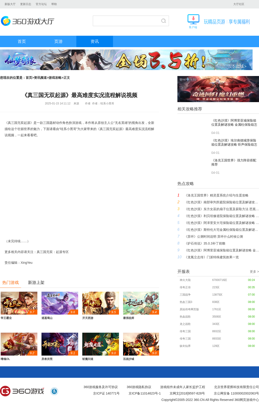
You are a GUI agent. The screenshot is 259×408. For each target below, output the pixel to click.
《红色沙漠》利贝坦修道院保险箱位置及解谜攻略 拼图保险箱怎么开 (221, 216)
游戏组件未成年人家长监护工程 (182, 387)
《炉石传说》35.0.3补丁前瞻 (204, 243)
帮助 (54, 4)
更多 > (254, 271)
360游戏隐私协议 (139, 387)
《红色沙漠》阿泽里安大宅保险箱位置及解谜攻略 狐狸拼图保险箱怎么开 (221, 223)
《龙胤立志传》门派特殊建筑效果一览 (211, 257)
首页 (22, 41)
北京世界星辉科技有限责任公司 (236, 387)
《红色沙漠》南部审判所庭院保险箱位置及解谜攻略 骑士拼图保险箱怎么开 (221, 202)
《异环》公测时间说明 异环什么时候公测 (213, 236)
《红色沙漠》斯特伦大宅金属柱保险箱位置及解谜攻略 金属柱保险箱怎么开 (221, 229)
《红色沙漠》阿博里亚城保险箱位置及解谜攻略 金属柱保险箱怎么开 (221, 250)
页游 (58, 41)
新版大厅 (10, 4)
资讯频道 (40, 77)
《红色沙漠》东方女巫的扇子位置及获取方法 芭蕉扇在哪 (221, 209)
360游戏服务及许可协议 (101, 387)
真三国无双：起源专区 (53, 252)
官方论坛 (41, 4)
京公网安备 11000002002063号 (236, 393)
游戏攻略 (55, 77)
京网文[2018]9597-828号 (187, 393)
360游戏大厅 (29, 21)
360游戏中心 (22, 391)
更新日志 (25, 4)
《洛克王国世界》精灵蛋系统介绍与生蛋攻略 (216, 195)
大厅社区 (238, 4)
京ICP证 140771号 (106, 393)
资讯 (95, 41)
